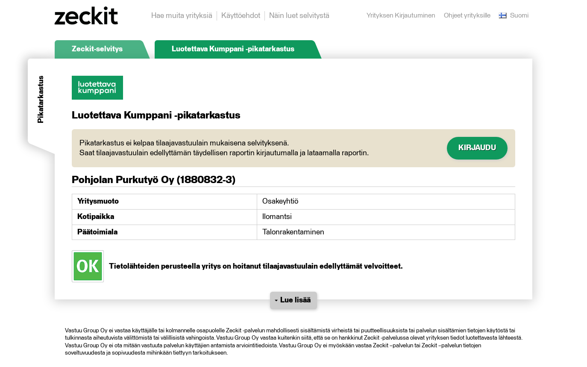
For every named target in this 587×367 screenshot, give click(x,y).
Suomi (513, 15)
